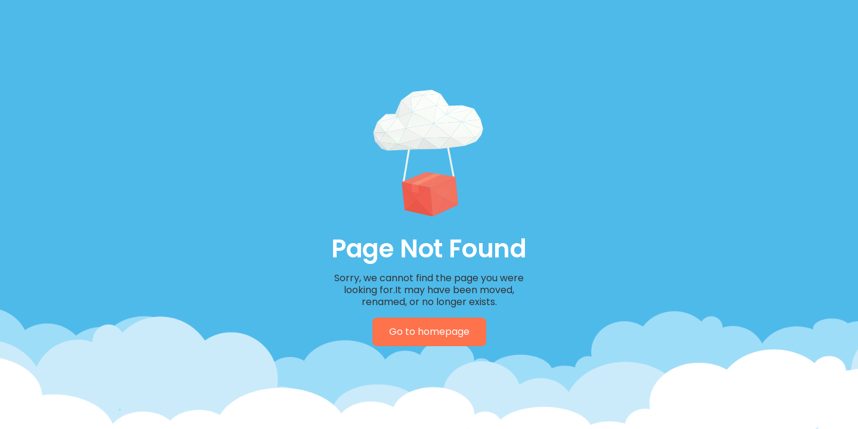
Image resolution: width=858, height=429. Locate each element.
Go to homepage (429, 331)
